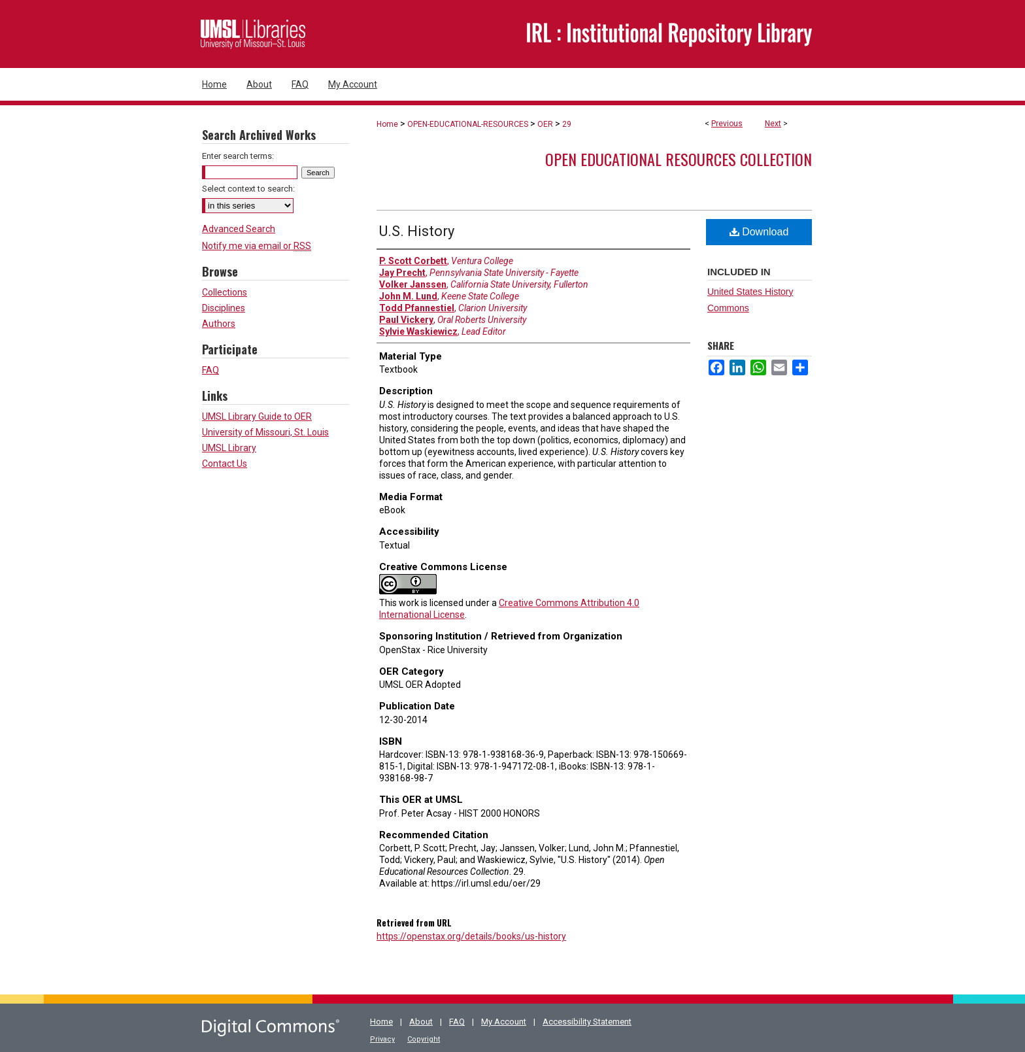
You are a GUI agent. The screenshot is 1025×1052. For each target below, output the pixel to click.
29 (566, 124)
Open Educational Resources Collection (678, 159)
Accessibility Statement (587, 1022)
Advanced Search (238, 229)
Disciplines (223, 308)
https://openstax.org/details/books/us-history (471, 936)
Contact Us (224, 463)
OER (545, 124)
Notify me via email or (256, 246)
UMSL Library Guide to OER (257, 416)
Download (759, 231)
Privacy (382, 1039)
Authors (218, 323)
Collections (224, 292)
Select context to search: (248, 189)
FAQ (210, 370)
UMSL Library (229, 448)
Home (387, 124)
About (421, 1022)
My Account (503, 1022)
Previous (727, 123)
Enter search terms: (238, 156)
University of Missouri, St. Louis (265, 432)
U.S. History (416, 231)
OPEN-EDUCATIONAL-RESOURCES (467, 124)
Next (773, 123)
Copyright (423, 1039)
